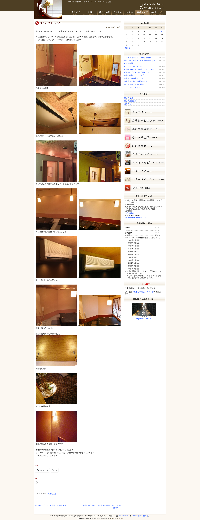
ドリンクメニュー (144, 171)
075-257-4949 (124, 516)
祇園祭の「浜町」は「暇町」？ (136, 72)
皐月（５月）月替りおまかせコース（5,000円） (144, 120)
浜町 (118, 27)
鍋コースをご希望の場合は (135, 84)
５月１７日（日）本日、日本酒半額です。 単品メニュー (144, 154)
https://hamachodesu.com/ (135, 217)
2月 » (131, 48)
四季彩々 (127, 104)
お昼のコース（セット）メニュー (144, 112)
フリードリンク (144, 179)
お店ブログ (142, 12)
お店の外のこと (130, 101)
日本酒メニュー (144, 162)
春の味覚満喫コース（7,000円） (144, 129)
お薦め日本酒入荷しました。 (135, 78)
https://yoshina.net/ (143, 319)
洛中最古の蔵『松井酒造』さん (136, 81)
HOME (161, 12)
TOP (158, 511)
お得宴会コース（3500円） (144, 146)
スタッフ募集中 (144, 284)
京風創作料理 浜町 (90, 12)
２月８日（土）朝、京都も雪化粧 (137, 58)
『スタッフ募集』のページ (143, 292)
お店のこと (52, 494)
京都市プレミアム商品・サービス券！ (51, 505)
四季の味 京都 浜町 (48, 9)
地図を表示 (129, 213)
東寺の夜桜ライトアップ (134, 75)
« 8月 (126, 48)
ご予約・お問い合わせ (152, 6)
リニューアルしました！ (134, 66)
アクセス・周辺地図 (118, 12)
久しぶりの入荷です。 (133, 87)
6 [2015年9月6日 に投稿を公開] (161, 31)
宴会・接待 (105, 12)
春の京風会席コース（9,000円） (144, 137)
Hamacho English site (154, 12)
